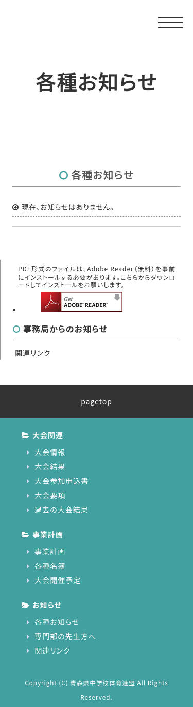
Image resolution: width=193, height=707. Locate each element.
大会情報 (49, 452)
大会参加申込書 (61, 481)
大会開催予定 (57, 580)
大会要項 (49, 495)
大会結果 (49, 466)
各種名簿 (49, 565)
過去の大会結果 (61, 509)
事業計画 (49, 551)
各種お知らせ (56, 622)
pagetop (96, 401)
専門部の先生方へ (65, 636)
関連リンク (32, 353)
